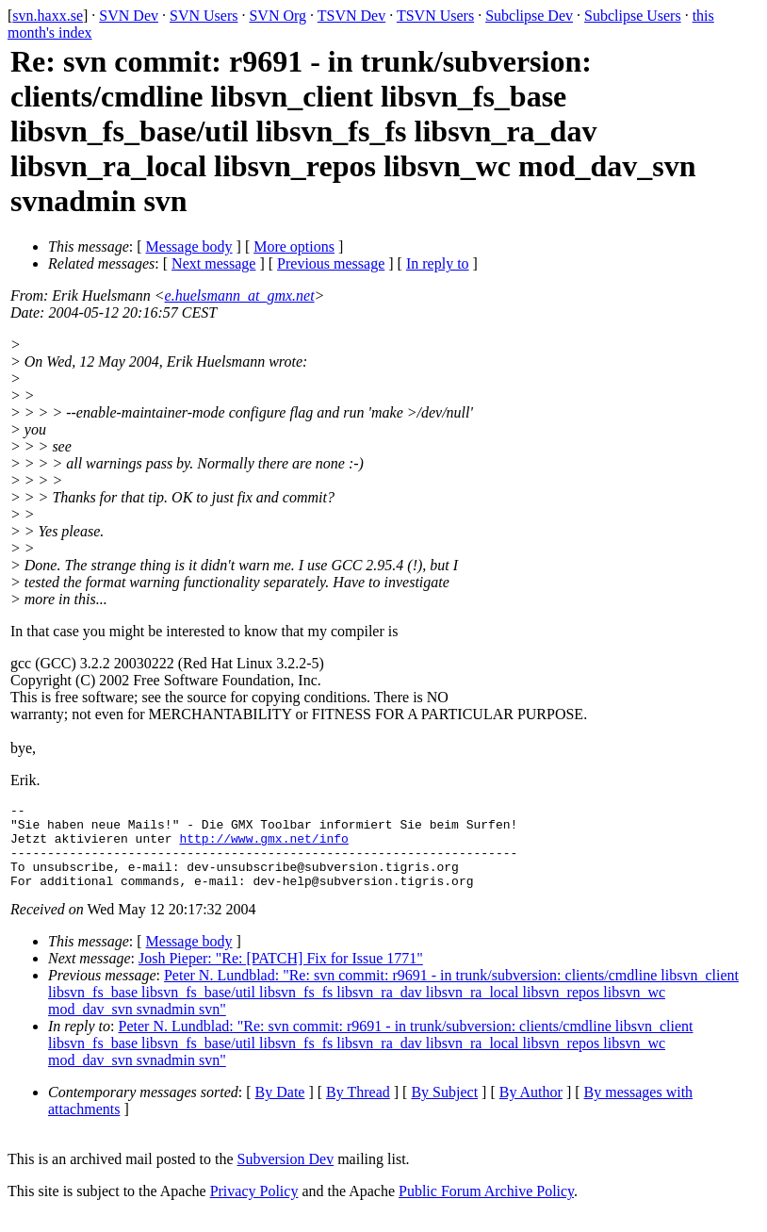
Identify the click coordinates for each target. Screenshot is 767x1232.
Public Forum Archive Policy (486, 1208)
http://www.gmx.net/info (263, 846)
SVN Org (277, 16)
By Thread (358, 1109)
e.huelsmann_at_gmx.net (240, 295)
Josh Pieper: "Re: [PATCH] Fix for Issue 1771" (281, 975)
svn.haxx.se (47, 16)
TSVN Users (435, 16)
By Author (531, 1109)
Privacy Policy (254, 1208)
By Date (280, 1109)
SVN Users (203, 16)
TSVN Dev (351, 16)
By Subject (444, 1109)
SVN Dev (128, 16)
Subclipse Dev (529, 16)
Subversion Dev (286, 1176)
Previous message (330, 263)
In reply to (437, 263)
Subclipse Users (632, 16)
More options (294, 246)
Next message (213, 263)
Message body (189, 246)
